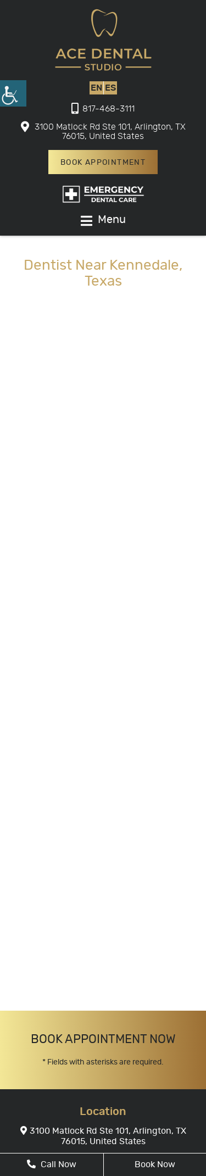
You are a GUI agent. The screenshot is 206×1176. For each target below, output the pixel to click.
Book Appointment (103, 162)
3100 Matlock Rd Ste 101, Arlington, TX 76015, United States (103, 131)
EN (96, 87)
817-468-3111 (103, 108)
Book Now (155, 1164)
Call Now (51, 1164)
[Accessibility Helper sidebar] (13, 93)
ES (110, 87)
